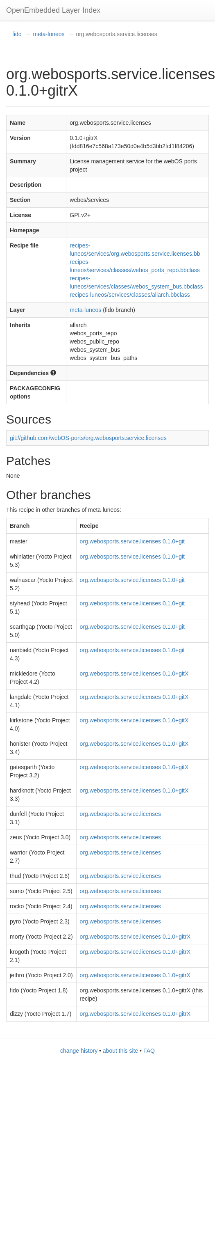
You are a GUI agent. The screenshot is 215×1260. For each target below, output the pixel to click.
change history (78, 1050)
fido (17, 34)
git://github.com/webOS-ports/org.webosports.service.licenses (88, 438)
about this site (120, 1050)
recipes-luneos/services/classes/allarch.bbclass (130, 294)
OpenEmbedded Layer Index (53, 10)
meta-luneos (48, 34)
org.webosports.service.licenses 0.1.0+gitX (134, 673)
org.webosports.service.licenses (120, 814)
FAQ (149, 1050)
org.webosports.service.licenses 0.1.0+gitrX (135, 936)
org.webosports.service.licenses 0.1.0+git (132, 541)
